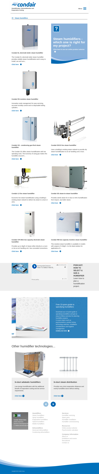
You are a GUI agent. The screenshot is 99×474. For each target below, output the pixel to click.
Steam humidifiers (38, 415)
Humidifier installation (69, 419)
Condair (24, 4)
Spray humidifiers (38, 417)
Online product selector (69, 428)
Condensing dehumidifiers (40, 432)
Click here (17, 64)
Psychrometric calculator (70, 430)
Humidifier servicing (68, 415)
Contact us (65, 443)
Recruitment (66, 440)
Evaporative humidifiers (40, 419)
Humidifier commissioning (70, 421)
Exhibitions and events (69, 438)
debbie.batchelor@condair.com (24, 425)
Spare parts (66, 417)
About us (65, 436)
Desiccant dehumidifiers (40, 430)
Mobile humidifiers (38, 424)
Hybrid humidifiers (38, 421)
